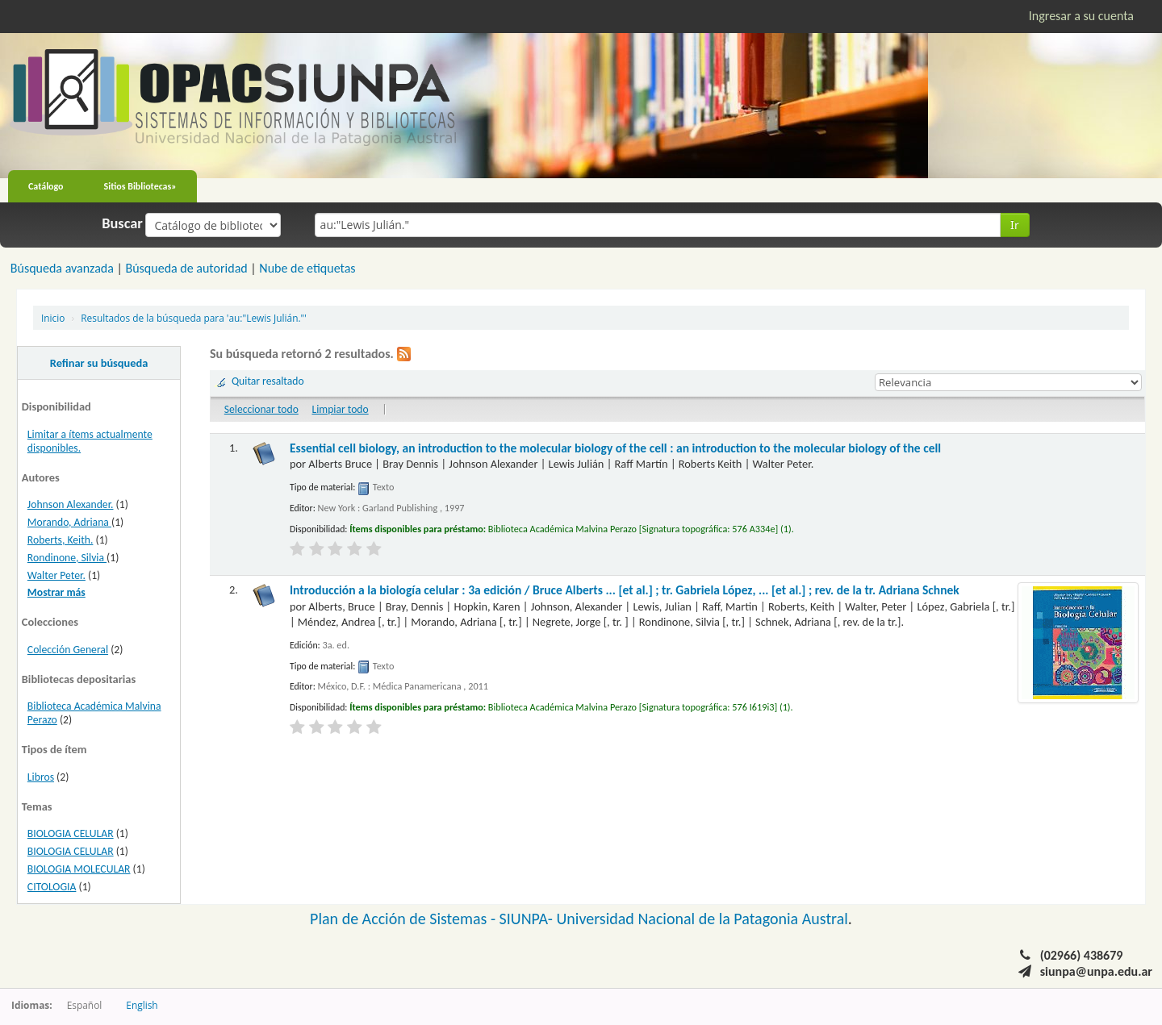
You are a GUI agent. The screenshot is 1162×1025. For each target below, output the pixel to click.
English (141, 1004)
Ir (1014, 224)
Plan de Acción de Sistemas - (404, 918)
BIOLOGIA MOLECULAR (79, 869)
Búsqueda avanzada (62, 268)
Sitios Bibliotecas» (140, 186)
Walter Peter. (56, 575)
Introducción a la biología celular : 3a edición (624, 590)
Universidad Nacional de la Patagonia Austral (702, 918)
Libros (40, 777)
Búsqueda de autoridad (186, 268)
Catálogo (46, 186)
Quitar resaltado (268, 381)
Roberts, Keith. (60, 540)
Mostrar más (56, 592)
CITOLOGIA (52, 887)
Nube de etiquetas (307, 268)
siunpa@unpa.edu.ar (1096, 971)
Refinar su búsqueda (99, 363)
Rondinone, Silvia (67, 558)
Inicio (53, 317)
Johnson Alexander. (70, 504)
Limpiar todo (339, 409)
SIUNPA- (528, 918)
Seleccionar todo (261, 409)
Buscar (122, 223)
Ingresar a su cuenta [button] (1081, 15)
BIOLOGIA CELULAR (70, 833)
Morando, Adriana (69, 522)
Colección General (67, 649)
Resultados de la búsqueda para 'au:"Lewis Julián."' (194, 317)
